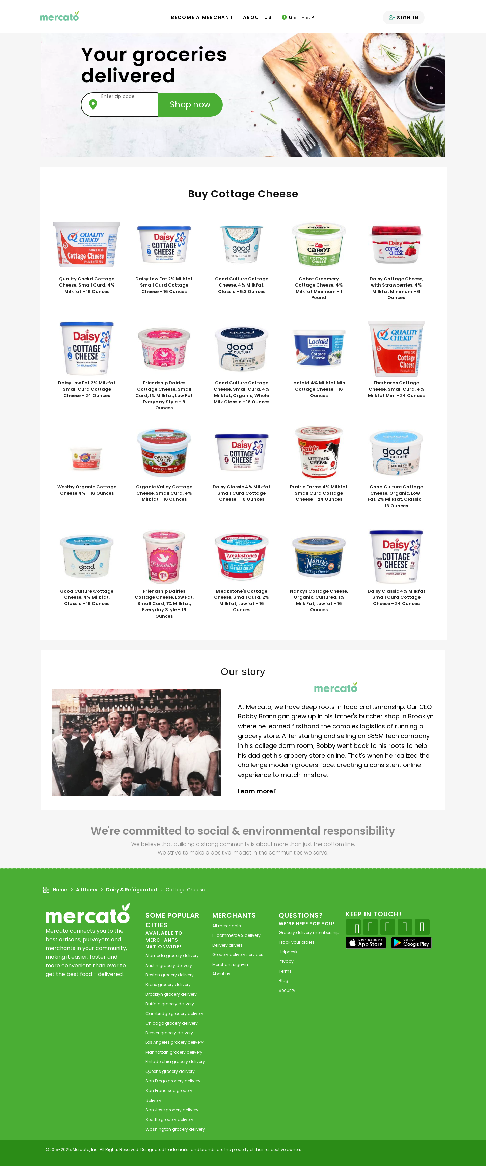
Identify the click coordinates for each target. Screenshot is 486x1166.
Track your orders (297, 942)
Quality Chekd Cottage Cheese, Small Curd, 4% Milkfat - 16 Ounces (87, 285)
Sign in (403, 17)
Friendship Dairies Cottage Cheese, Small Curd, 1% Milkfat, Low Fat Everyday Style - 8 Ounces (164, 395)
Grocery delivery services (237, 954)
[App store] (366, 943)
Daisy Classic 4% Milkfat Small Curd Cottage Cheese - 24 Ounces (396, 597)
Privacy (286, 961)
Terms (285, 971)
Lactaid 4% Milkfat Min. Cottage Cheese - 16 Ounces (318, 389)
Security (287, 990)
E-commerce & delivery (236, 935)
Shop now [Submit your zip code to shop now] (190, 104)
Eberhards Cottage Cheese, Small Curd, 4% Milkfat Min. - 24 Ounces (396, 389)
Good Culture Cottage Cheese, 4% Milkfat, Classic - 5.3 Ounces (241, 285)
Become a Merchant (202, 17)
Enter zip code (118, 96)
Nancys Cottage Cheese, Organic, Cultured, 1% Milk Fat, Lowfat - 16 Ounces (319, 600)
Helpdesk (288, 952)
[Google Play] (411, 942)
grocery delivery (172, 955)
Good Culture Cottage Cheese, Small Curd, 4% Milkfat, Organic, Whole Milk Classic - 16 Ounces (241, 392)
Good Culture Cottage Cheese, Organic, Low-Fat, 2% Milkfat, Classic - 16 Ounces (396, 496)
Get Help (298, 17)
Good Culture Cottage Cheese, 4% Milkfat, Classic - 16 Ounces (86, 597)
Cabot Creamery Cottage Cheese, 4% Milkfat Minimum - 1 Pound (319, 288)
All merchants (226, 926)
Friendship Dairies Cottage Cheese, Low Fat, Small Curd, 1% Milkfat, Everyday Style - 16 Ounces (164, 603)
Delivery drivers (227, 945)
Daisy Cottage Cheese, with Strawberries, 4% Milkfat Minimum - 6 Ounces (396, 288)
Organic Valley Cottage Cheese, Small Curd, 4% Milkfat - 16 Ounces (164, 493)
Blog (283, 980)
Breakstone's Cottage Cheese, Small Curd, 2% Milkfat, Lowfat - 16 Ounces (241, 600)
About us (221, 974)
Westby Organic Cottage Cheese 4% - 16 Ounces (86, 490)
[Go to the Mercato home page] (60, 15)
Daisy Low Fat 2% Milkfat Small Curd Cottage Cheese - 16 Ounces (164, 285)
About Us (257, 17)
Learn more (257, 791)
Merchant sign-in (230, 964)
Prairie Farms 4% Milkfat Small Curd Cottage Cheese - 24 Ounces (319, 493)
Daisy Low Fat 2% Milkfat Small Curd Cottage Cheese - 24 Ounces (86, 389)
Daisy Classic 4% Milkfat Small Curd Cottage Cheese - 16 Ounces (241, 493)
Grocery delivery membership (309, 932)
